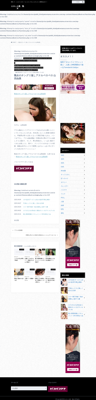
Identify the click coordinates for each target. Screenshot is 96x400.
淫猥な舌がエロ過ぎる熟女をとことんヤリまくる (41, 235)
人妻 (62, 198)
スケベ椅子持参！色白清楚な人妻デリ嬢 (35, 207)
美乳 (62, 209)
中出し (63, 195)
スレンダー (64, 184)
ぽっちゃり (64, 177)
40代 (62, 162)
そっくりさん (65, 173)
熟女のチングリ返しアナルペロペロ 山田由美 (30, 94)
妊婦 (62, 202)
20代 (62, 155)
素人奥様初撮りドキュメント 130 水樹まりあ (37, 214)
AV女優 (63, 169)
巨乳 (62, 206)
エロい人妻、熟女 (17, 7)
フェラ (63, 191)
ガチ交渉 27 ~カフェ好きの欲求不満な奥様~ (36, 199)
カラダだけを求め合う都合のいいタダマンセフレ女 (39, 210)
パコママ (63, 187)
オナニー (63, 180)
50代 (62, 166)
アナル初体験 (18, 230)
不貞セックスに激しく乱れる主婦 (33, 203)
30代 (62, 159)
